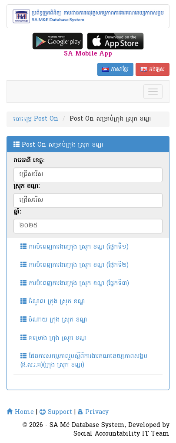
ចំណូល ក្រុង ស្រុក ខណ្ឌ (52, 301)
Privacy (93, 412)
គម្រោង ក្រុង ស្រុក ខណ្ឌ (53, 338)
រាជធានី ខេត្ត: (28, 161)
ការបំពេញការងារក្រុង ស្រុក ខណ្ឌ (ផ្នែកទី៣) (74, 283)
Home (20, 412)
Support (56, 412)
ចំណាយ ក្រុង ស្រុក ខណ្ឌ (53, 320)
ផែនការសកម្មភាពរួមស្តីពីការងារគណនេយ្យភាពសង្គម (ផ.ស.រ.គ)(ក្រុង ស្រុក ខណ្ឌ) (83, 361)
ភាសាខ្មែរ (115, 69)
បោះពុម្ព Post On (35, 119)
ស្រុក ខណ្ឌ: (26, 186)
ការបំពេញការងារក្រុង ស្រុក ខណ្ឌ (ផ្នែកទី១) (74, 247)
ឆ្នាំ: (17, 212)
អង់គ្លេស (152, 69)
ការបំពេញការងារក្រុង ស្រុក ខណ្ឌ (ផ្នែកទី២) (74, 265)
